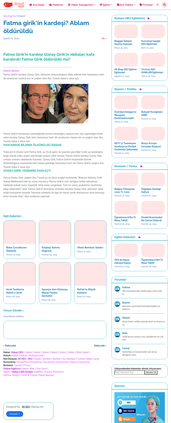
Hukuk (15, 355)
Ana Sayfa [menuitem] (36, 4)
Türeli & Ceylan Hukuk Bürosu (37, 375)
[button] (157, 5)
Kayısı (73, 362)
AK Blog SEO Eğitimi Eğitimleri (125, 71)
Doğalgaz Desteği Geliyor (151, 190)
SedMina (38, 371)
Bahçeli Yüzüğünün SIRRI (152, 113)
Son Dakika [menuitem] (125, 4)
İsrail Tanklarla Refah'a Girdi (15, 291)
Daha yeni (10, 345)
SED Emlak (26, 371)
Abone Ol (151, 372)
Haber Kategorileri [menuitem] (80, 4)
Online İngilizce (11, 368)
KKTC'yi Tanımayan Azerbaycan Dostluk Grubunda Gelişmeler (126, 146)
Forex (27, 365)
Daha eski (99, 345)
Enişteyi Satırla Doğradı (51, 249)
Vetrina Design (11, 375)
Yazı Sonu (41, 368)
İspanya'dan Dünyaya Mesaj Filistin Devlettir (55, 292)
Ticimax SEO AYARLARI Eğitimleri (152, 71)
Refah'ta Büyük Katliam (86, 291)
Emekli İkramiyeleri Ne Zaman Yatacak (151, 219)
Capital (18, 365)
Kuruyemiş (22, 362)
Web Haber (82, 352)
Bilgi (89, 358)
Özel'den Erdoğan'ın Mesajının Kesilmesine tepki (125, 115)
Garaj (96, 358)
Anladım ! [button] (15, 414)
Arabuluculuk (36, 355)
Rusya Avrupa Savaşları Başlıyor (151, 145)
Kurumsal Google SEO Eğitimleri (150, 42)
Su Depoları (69, 358)
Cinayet (21, 16)
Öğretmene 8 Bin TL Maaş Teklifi (125, 219)
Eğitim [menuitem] (105, 4)
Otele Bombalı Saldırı (90, 247)
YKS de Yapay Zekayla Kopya (122, 261)
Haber (28, 352)
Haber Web (28, 368)
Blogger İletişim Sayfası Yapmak (123, 42)
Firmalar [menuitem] (146, 4)
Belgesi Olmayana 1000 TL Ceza (124, 190)
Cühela (81, 358)
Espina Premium (54, 371)
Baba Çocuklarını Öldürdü (16, 249)
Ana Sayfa (9, 16)
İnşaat (37, 358)
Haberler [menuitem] (56, 4)
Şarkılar (47, 358)
